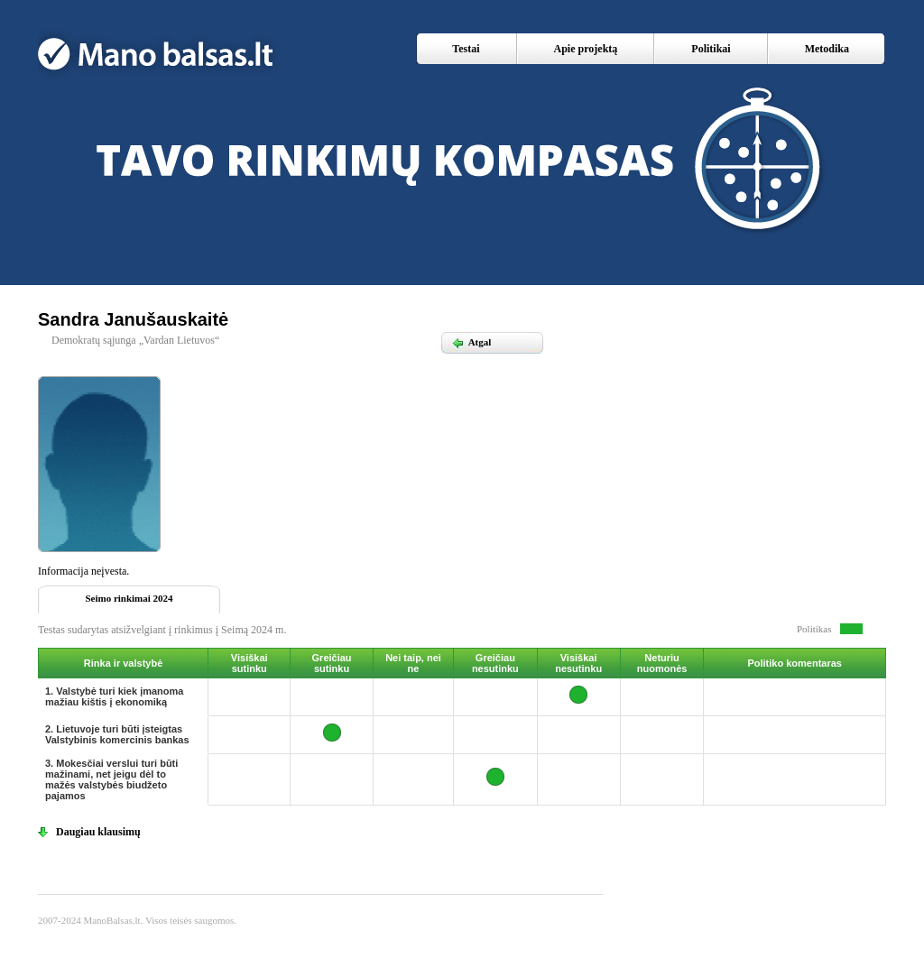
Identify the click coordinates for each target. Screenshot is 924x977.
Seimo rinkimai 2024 (128, 598)
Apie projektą (586, 48)
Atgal (471, 341)
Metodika (827, 48)
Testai (465, 48)
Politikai (710, 48)
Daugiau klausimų (98, 831)
